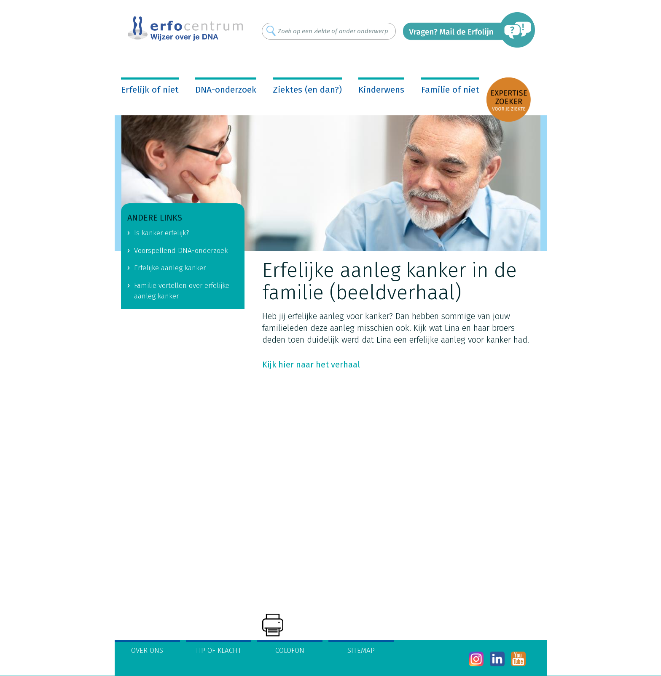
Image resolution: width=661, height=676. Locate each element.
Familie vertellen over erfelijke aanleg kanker (181, 291)
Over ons (147, 650)
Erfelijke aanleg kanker (170, 267)
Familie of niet (450, 89)
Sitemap (361, 650)
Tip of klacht (218, 650)
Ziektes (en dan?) (307, 89)
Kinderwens (381, 89)
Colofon (289, 650)
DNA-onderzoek (225, 89)
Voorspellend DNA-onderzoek (181, 250)
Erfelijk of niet (150, 89)
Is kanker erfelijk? (161, 233)
